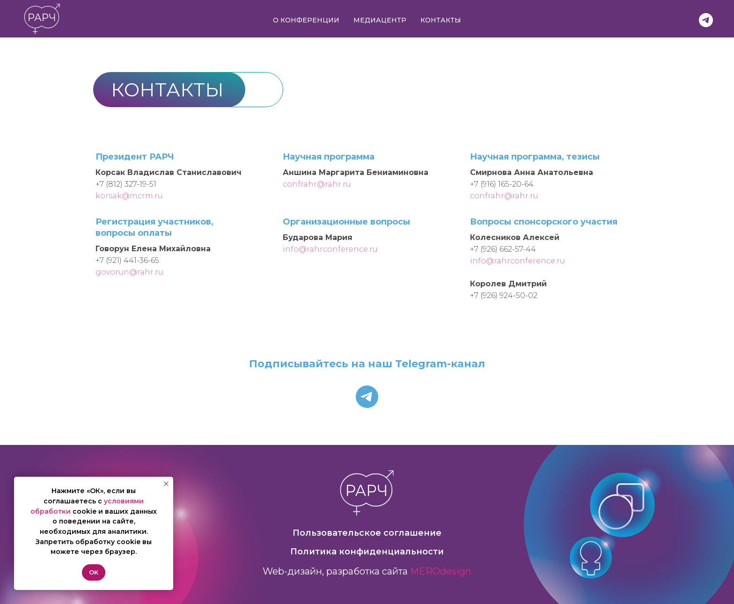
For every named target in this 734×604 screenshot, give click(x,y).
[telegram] (367, 397)
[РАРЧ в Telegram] (706, 20)
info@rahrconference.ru (330, 249)
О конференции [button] (306, 20)
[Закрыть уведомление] (166, 483)
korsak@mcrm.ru (129, 195)
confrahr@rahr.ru (317, 184)
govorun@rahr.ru (129, 272)
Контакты (440, 20)
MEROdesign (440, 571)
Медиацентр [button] (379, 20)
